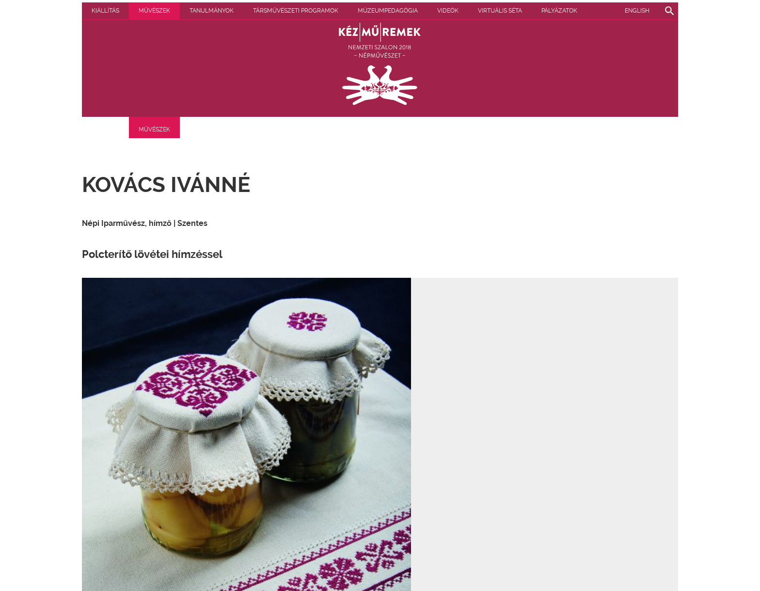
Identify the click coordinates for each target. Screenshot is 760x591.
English (637, 10)
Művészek (209, 10)
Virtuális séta (555, 10)
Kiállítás (160, 10)
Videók (503, 10)
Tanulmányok (267, 10)
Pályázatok (109, 10)
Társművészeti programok (351, 10)
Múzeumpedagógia (443, 10)
